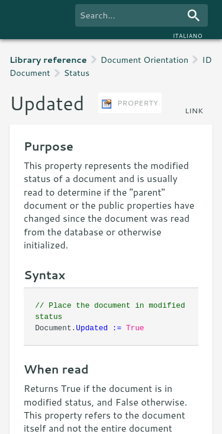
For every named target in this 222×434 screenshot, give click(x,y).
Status (76, 72)
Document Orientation (145, 59)
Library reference (48, 59)
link (194, 110)
